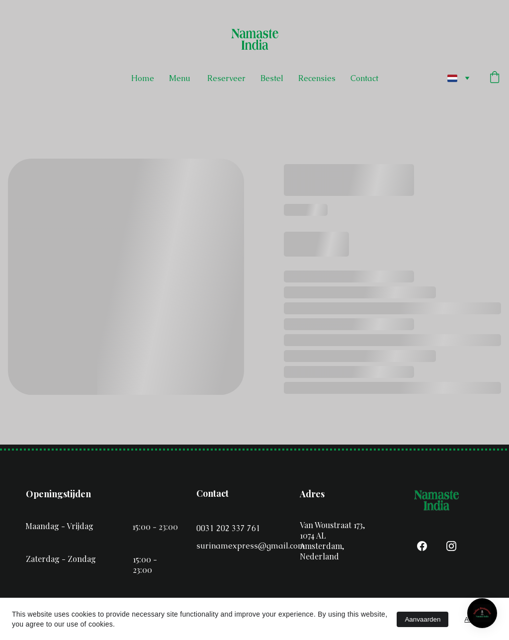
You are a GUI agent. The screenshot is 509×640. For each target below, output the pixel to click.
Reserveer (226, 78)
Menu (180, 78)
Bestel (271, 78)
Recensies (317, 78)
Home (142, 78)
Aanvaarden (422, 619)
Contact (364, 78)
